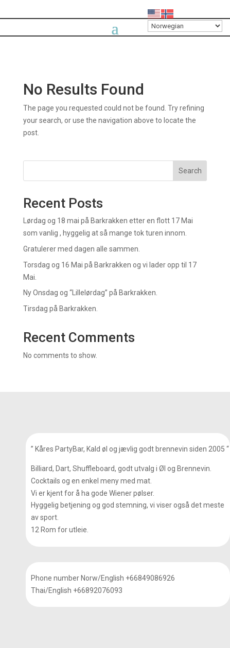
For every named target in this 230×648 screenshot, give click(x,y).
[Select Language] (185, 26)
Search (190, 171)
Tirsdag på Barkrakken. (60, 308)
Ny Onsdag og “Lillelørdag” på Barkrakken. (90, 293)
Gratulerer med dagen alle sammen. (81, 249)
